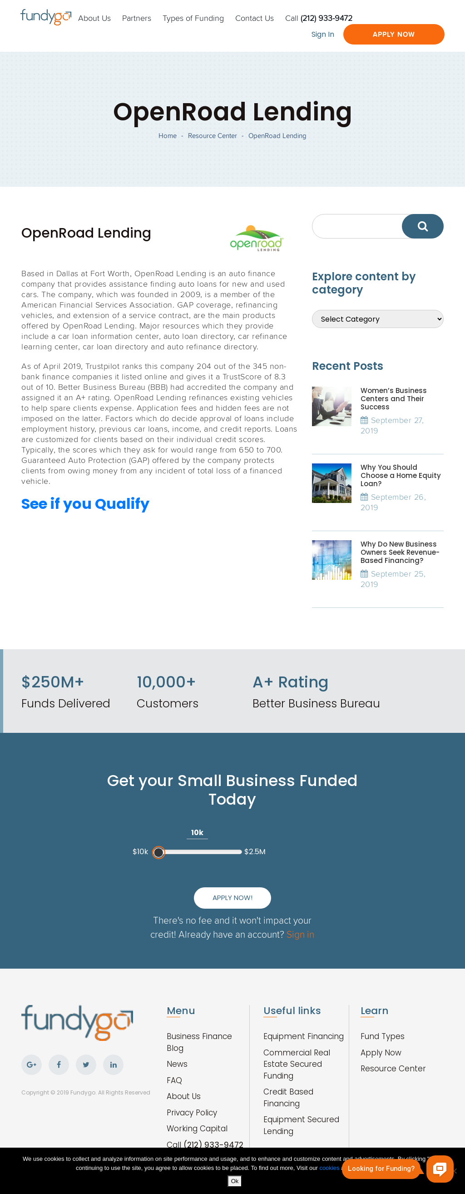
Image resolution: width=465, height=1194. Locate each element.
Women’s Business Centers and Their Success (394, 399)
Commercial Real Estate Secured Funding (296, 1064)
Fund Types (383, 1036)
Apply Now (394, 34)
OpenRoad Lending (277, 135)
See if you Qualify (85, 503)
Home (167, 135)
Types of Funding (193, 17)
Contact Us (254, 17)
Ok (235, 1181)
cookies (330, 1167)
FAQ (174, 1080)
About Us (94, 17)
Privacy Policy (192, 1112)
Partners (136, 17)
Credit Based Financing (288, 1097)
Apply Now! (232, 897)
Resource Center (212, 135)
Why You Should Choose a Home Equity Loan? (401, 475)
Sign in (300, 933)
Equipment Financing (303, 1036)
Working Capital (197, 1128)
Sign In (323, 34)
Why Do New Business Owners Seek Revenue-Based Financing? (400, 552)
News (177, 1064)
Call (318, 17)
